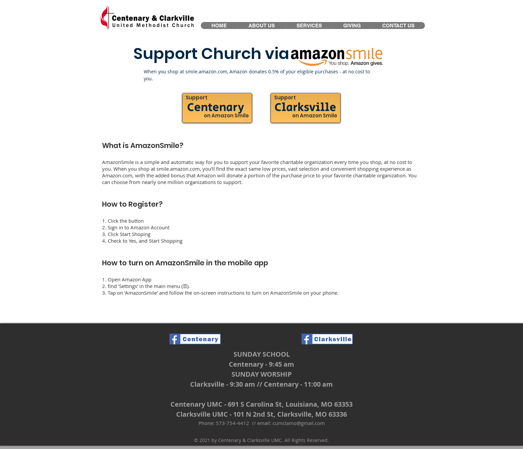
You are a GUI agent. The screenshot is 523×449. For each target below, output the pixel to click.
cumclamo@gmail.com (299, 423)
